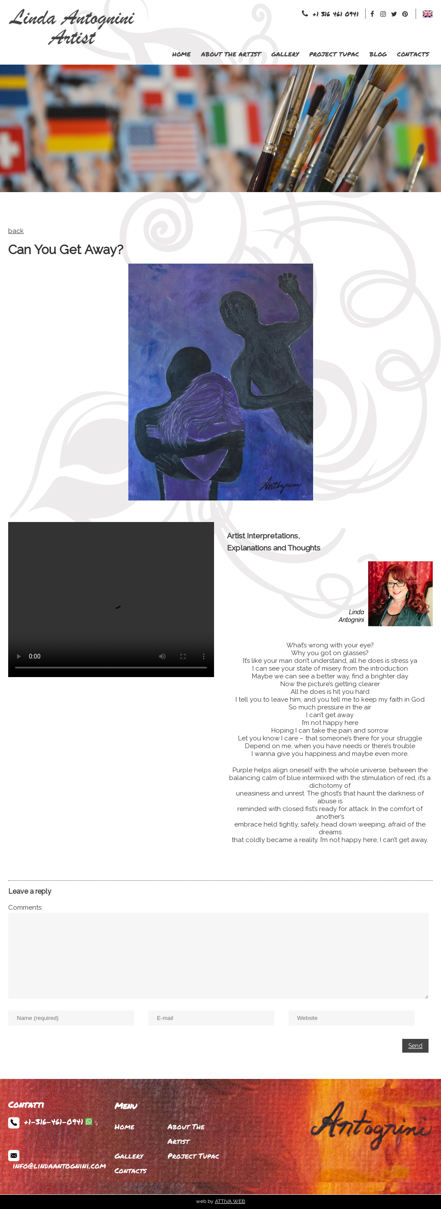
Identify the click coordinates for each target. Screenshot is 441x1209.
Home (181, 54)
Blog (378, 54)
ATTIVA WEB (230, 1201)
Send (415, 1045)
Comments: (25, 907)
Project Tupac (334, 54)
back (16, 231)
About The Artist (231, 54)
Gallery (285, 54)
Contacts (413, 54)
